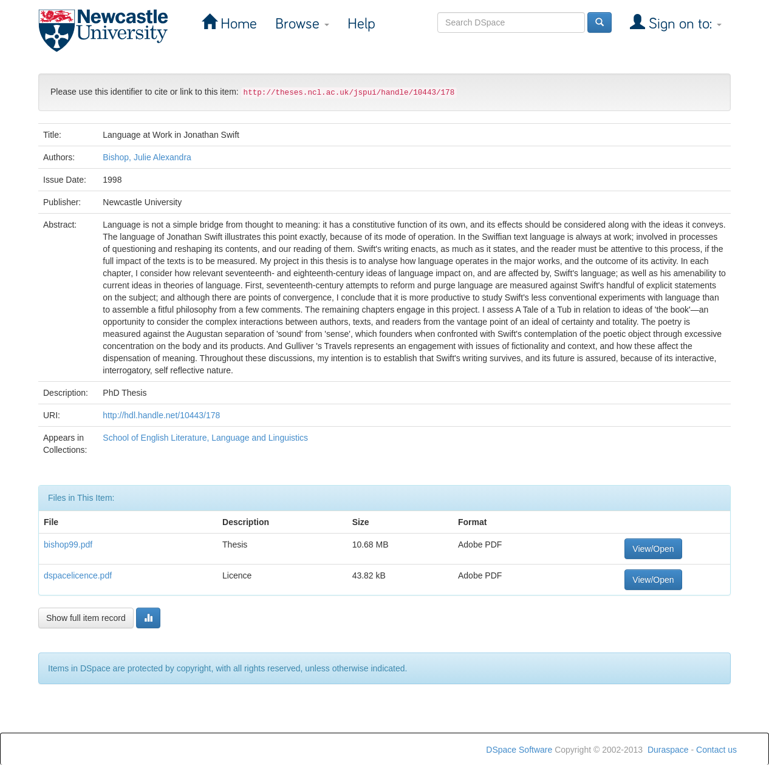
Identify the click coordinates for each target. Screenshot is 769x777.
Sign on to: (683, 24)
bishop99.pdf (68, 544)
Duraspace (668, 750)
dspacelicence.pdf (78, 575)
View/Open (653, 549)
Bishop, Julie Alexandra (147, 157)
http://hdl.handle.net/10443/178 (161, 415)
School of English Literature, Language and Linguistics (205, 438)
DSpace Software (519, 750)
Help (361, 24)
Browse (302, 24)
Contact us (716, 750)
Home (237, 24)
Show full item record (86, 618)
